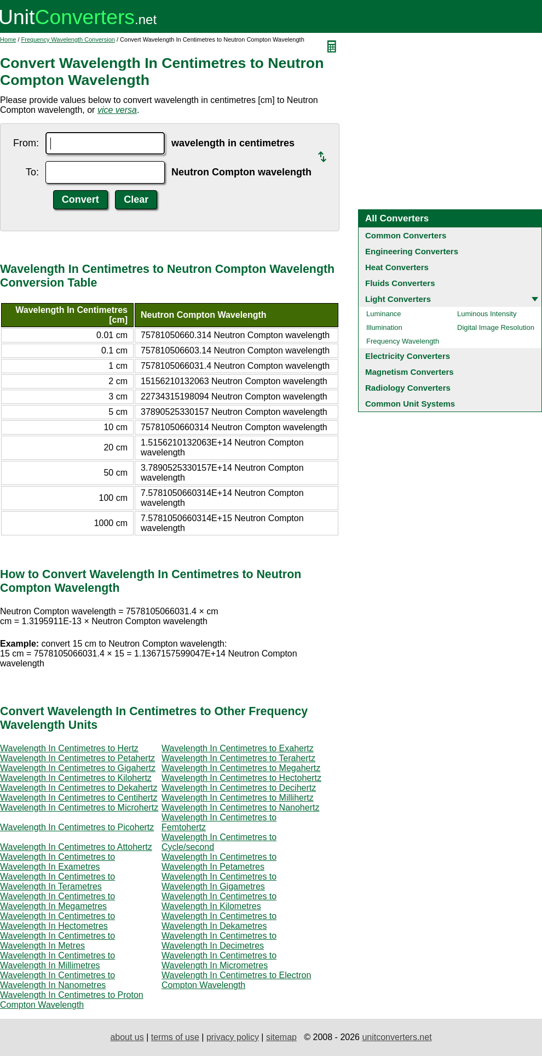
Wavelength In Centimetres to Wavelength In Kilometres (219, 901)
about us (126, 1037)
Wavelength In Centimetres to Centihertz (79, 797)
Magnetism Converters (409, 371)
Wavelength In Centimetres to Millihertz (238, 797)
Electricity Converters (407, 356)
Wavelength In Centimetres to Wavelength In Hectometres (57, 921)
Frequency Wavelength (402, 341)
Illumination (384, 327)
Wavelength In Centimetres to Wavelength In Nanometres (57, 980)
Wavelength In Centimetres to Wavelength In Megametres (57, 901)
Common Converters (405, 235)
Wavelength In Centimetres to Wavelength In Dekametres (219, 921)
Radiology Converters (408, 387)
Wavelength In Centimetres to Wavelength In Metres (57, 940)
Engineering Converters (411, 251)
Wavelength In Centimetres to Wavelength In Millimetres (57, 960)
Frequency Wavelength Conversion (68, 39)
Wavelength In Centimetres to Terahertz (238, 758)
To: (32, 172)
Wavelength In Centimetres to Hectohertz (241, 778)
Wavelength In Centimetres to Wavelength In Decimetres (219, 940)
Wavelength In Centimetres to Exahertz (238, 748)
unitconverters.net (396, 1037)
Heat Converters (397, 267)
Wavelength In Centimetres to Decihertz (239, 787)
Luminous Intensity (486, 314)
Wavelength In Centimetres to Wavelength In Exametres (57, 861)
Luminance (383, 314)
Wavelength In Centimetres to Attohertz (76, 847)
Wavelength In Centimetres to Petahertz (77, 758)
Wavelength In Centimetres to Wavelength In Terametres (57, 881)
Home (8, 39)
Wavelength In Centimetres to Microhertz (79, 807)
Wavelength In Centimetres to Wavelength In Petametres (219, 861)
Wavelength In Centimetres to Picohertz (77, 827)
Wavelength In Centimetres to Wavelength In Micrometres (219, 960)
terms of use (175, 1037)
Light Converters (398, 299)
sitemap (281, 1037)
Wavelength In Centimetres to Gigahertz (77, 768)
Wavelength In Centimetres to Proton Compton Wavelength (71, 999)
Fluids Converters (400, 283)
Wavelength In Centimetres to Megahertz (241, 768)
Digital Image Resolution (495, 327)
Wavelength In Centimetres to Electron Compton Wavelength (236, 980)
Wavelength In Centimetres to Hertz (69, 748)
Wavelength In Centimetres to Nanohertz (240, 807)
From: (26, 143)
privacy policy (232, 1037)
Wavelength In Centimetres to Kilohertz (76, 778)
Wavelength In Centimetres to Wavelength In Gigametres (219, 881)
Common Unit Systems (410, 403)
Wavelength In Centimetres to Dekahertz (79, 787)
